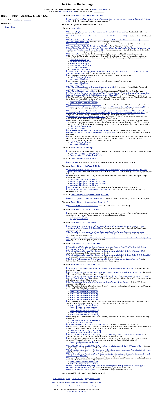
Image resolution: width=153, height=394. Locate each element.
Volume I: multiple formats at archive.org (84, 101)
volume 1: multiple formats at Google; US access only (88, 181)
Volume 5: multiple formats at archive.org (84, 297)
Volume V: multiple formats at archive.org (84, 313)
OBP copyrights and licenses (76, 391)
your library (17, 20)
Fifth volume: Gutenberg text (80, 67)
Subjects (91, 382)
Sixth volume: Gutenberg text (80, 69)
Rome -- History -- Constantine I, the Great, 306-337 (89, 202)
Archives (80, 386)
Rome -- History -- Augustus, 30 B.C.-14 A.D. (87, 15)
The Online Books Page (76, 4)
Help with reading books (61, 379)
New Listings (69, 382)
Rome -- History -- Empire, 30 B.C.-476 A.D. (87, 264)
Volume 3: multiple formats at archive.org (84, 293)
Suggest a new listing (92, 379)
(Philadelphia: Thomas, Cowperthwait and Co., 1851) (107, 107)
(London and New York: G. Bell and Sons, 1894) (105, 233)
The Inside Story (90, 386)
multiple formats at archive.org (80, 77)
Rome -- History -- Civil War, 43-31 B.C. (85, 159)
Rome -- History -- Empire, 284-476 (83, 222)
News (65, 386)
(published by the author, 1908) (89, 130)
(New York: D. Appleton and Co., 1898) (86, 117)
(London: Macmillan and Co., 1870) (87, 324)
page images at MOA (77, 85)
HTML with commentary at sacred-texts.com (85, 320)
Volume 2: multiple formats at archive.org (84, 292)
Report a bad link (77, 379)
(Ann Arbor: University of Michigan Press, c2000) (100, 268)
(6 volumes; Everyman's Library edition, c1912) (91, 87)
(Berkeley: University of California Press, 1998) (97, 36)
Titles (85, 382)
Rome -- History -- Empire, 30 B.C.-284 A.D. (87, 243)
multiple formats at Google (79, 217)
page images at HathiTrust (79, 79)
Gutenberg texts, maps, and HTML (82, 322)
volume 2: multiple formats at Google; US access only (88, 183)
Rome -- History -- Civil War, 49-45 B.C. (85, 166)
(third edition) (85, 105)
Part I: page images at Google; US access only (85, 330)
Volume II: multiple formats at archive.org (84, 103)
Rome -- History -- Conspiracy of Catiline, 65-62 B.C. (90, 195)
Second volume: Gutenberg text (80, 62)
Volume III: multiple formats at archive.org (84, 309)
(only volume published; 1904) (108, 94)
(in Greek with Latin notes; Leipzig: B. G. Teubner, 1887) (104, 346)
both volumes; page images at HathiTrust (84, 179)
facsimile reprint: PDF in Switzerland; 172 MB (86, 155)
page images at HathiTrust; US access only (84, 153)
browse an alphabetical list (67, 11)
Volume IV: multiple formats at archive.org (84, 311)
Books (59, 386)
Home (54, 382)
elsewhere (27, 20)
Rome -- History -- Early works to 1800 (85, 209)
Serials (98, 382)
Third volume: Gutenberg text (80, 63)
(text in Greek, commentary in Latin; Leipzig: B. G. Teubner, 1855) (106, 251)
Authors (78, 382)
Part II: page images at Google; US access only (86, 332)
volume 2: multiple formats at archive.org (84, 185)
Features (72, 386)
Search (60, 382)
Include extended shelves (100, 9)
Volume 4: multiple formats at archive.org (84, 295)
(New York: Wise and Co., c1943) (105, 272)
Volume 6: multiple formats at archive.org (84, 299)
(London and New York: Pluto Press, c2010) (97, 32)
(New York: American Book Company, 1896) (91, 132)
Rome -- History (10, 27)
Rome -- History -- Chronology (82, 147)
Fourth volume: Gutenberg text (80, 65)
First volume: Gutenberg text (79, 60)
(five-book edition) (81, 91)
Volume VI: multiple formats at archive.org (84, 314)
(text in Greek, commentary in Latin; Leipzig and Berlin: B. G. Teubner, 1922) (109, 255)
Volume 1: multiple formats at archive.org (84, 290)
